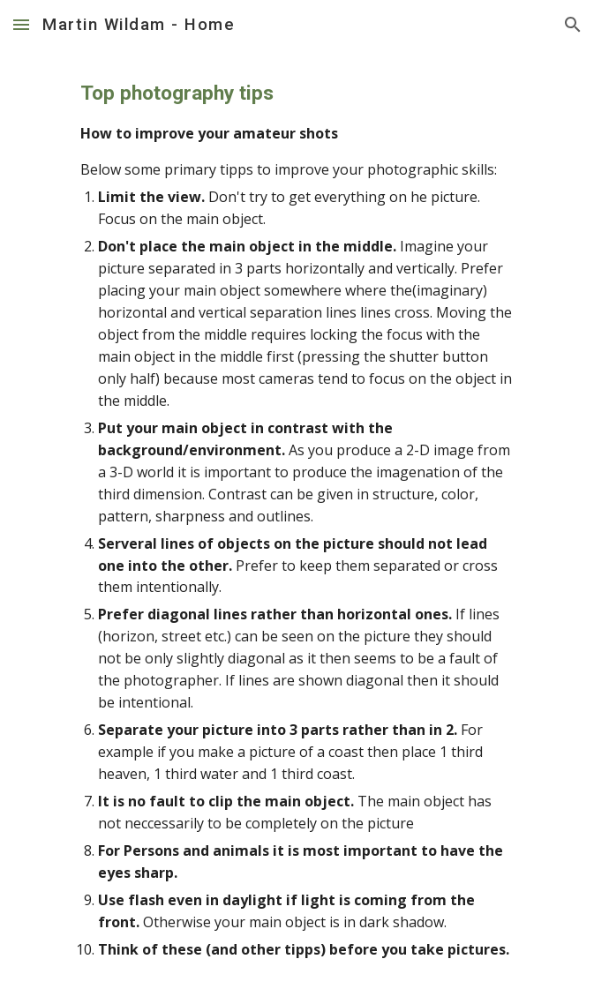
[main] (297, 519)
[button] (21, 24)
